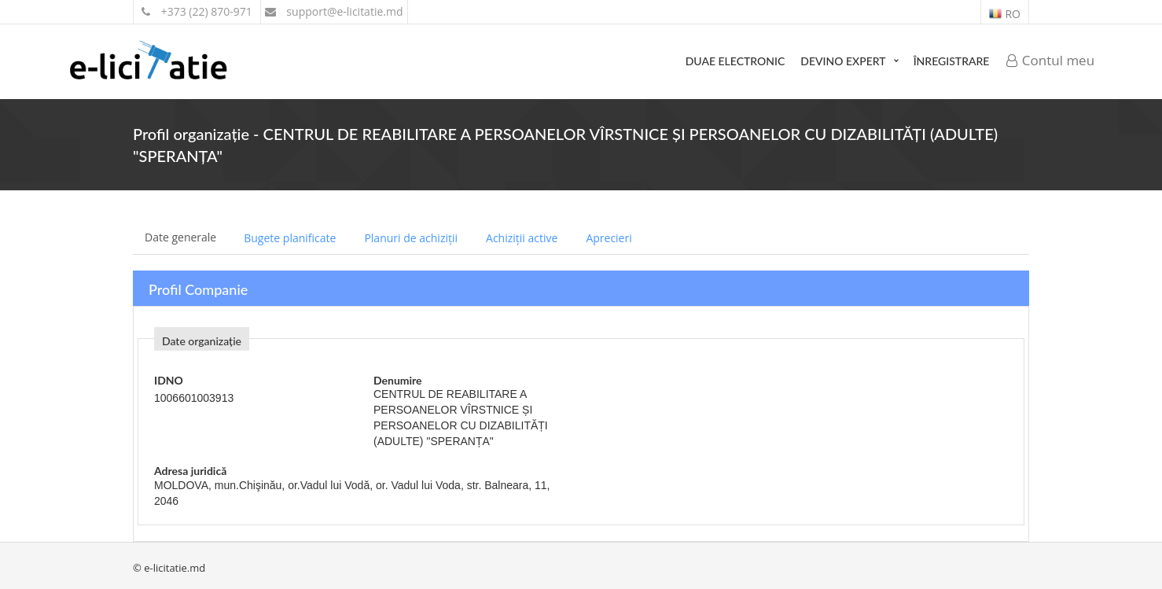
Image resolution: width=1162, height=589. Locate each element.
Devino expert (842, 61)
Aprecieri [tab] (608, 237)
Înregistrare (952, 61)
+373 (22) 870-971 (197, 11)
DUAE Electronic (735, 61)
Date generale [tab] (180, 237)
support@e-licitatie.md (334, 11)
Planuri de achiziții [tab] (411, 237)
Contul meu (1050, 60)
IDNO (168, 380)
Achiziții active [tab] (521, 237)
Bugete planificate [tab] (290, 237)
